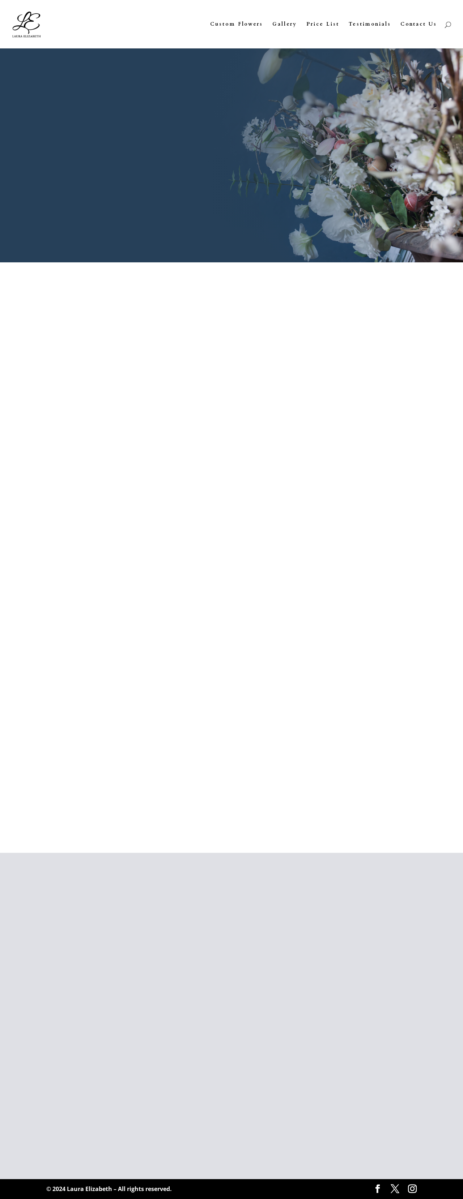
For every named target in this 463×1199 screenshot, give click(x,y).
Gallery (284, 24)
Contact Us (418, 24)
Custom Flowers (236, 24)
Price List (322, 24)
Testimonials (370, 24)
